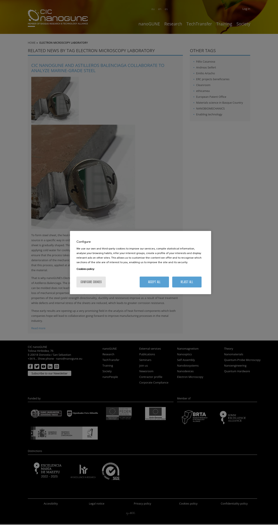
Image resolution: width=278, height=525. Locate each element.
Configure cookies (91, 282)
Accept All (154, 282)
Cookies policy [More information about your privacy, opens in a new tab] (85, 269)
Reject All (187, 282)
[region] (140, 262)
